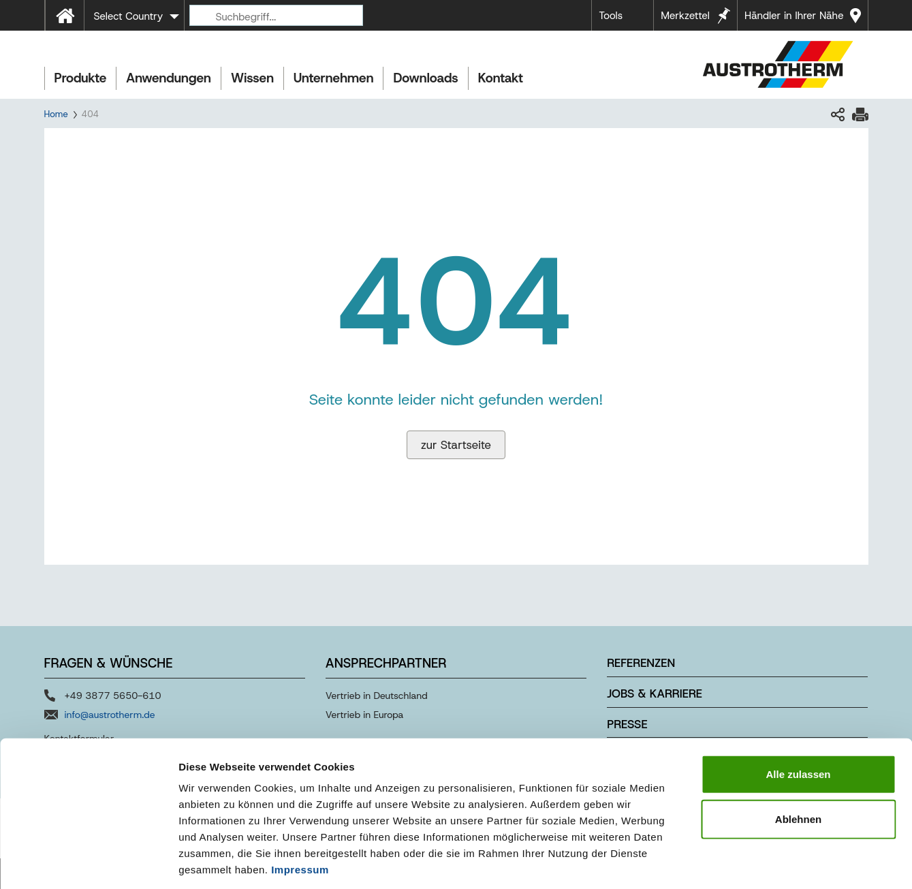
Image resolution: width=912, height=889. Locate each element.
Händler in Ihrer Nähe (793, 15)
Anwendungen (168, 78)
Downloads (425, 78)
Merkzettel (685, 15)
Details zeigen (724, 862)
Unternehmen (333, 78)
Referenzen (641, 662)
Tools (611, 15)
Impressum (300, 807)
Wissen (252, 78)
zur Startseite (456, 444)
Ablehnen (798, 756)
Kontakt (500, 78)
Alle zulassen (798, 711)
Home (56, 114)
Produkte (80, 78)
